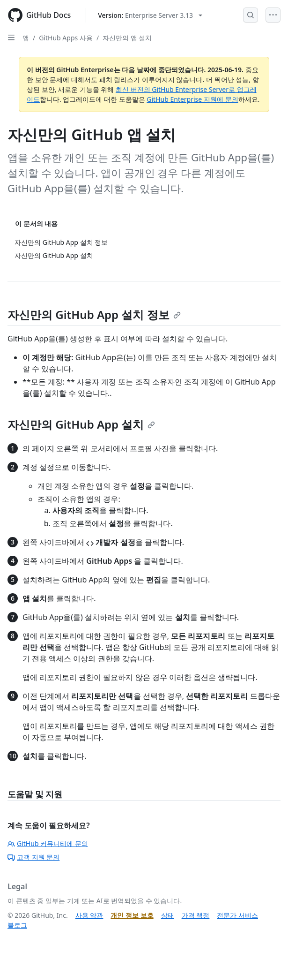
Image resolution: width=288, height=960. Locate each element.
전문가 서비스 (237, 915)
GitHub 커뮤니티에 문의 (47, 843)
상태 (167, 915)
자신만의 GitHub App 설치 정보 (94, 314)
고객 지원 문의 (33, 857)
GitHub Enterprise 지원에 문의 (192, 99)
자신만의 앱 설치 (127, 37)
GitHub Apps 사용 (66, 37)
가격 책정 (196, 915)
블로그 (17, 925)
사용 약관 (89, 915)
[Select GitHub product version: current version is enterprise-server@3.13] (150, 15)
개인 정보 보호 (132, 915)
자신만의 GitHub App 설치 (81, 424)
